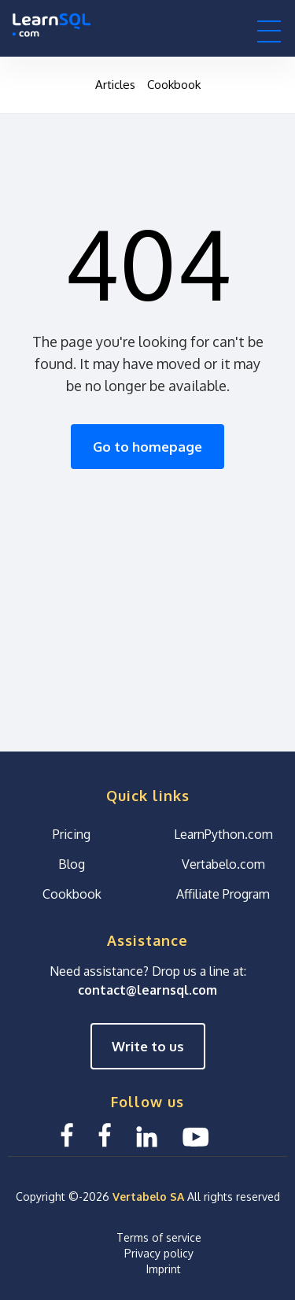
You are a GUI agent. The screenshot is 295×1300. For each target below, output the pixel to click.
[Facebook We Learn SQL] (104, 1135)
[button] (269, 30)
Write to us (148, 1046)
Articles (115, 84)
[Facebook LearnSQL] (67, 1135)
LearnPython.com (223, 834)
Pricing (71, 834)
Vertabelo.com (223, 864)
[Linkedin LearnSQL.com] (146, 1135)
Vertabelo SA (148, 1196)
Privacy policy (159, 1253)
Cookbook (174, 84)
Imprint (163, 1269)
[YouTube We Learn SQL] (196, 1135)
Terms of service (158, 1237)
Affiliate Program (223, 894)
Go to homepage (147, 446)
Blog (71, 864)
